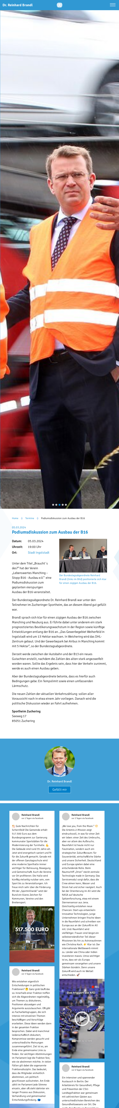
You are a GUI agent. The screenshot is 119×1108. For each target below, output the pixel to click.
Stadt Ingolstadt (38, 553)
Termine (29, 518)
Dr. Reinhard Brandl (59, 781)
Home (15, 518)
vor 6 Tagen (77, 1070)
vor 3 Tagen (77, 818)
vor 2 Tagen (27, 818)
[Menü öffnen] (112, 5)
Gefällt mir (59, 790)
